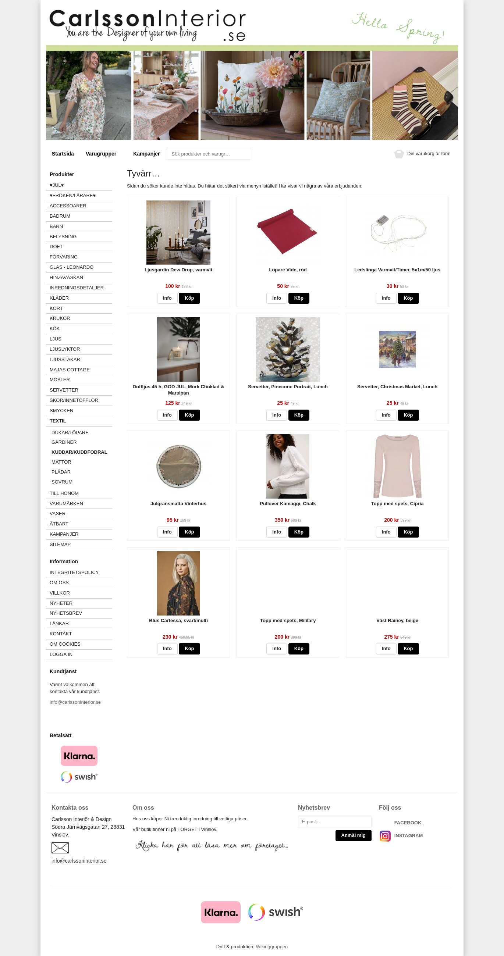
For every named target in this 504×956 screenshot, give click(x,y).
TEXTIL (81, 421)
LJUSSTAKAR (65, 359)
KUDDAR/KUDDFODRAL (79, 452)
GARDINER (64, 442)
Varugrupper (103, 154)
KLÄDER (81, 298)
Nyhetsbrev (66, 613)
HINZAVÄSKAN (66, 277)
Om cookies (65, 644)
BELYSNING (63, 236)
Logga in (61, 654)
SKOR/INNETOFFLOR (74, 400)
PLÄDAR (61, 472)
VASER (57, 513)
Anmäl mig (353, 835)
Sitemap (60, 544)
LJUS (81, 339)
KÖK (55, 328)
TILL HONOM (64, 493)
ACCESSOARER (81, 205)
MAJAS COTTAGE (70, 369)
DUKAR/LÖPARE (70, 432)
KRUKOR (60, 318)
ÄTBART (81, 524)
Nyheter (61, 603)
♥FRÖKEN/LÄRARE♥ (73, 195)
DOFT (81, 246)
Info (167, 298)
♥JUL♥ (57, 185)
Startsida (63, 154)
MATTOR (61, 462)
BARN (56, 226)
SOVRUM (62, 482)
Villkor (60, 593)
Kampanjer (146, 154)
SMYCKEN (81, 410)
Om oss (59, 582)
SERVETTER (64, 390)
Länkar (59, 623)
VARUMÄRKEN (81, 503)
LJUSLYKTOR (65, 349)
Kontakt (61, 633)
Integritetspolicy (74, 572)
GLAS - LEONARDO (71, 267)
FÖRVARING (64, 257)
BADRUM (60, 216)
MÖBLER (60, 379)
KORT (56, 308)
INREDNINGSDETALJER (77, 287)
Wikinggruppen (272, 946)
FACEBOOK (408, 822)
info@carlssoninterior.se (75, 702)
